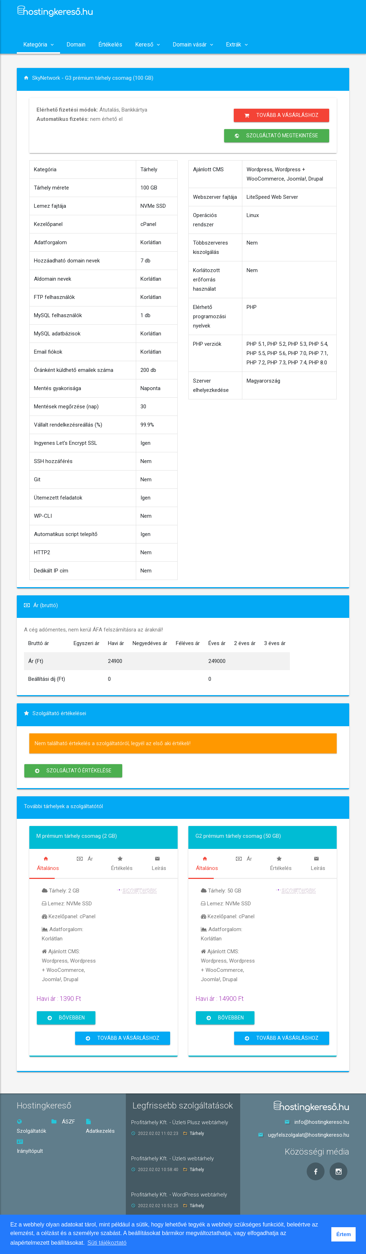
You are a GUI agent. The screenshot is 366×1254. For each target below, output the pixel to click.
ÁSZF (63, 1121)
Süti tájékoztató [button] (107, 1243)
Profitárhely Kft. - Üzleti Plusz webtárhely (179, 1122)
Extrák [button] (237, 44)
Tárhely (197, 1133)
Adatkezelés (100, 1126)
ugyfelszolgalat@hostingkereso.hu (308, 1135)
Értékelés (110, 44)
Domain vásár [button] (193, 44)
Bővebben (66, 1017)
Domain (75, 44)
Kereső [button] (147, 44)
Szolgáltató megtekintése (276, 135)
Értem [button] (343, 1234)
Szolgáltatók (31, 1126)
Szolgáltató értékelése (73, 770)
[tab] (47, 863)
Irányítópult (30, 1146)
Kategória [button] (38, 44)
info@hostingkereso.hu (322, 1122)
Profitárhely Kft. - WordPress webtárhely (179, 1194)
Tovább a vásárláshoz (281, 115)
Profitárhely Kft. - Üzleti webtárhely (172, 1158)
